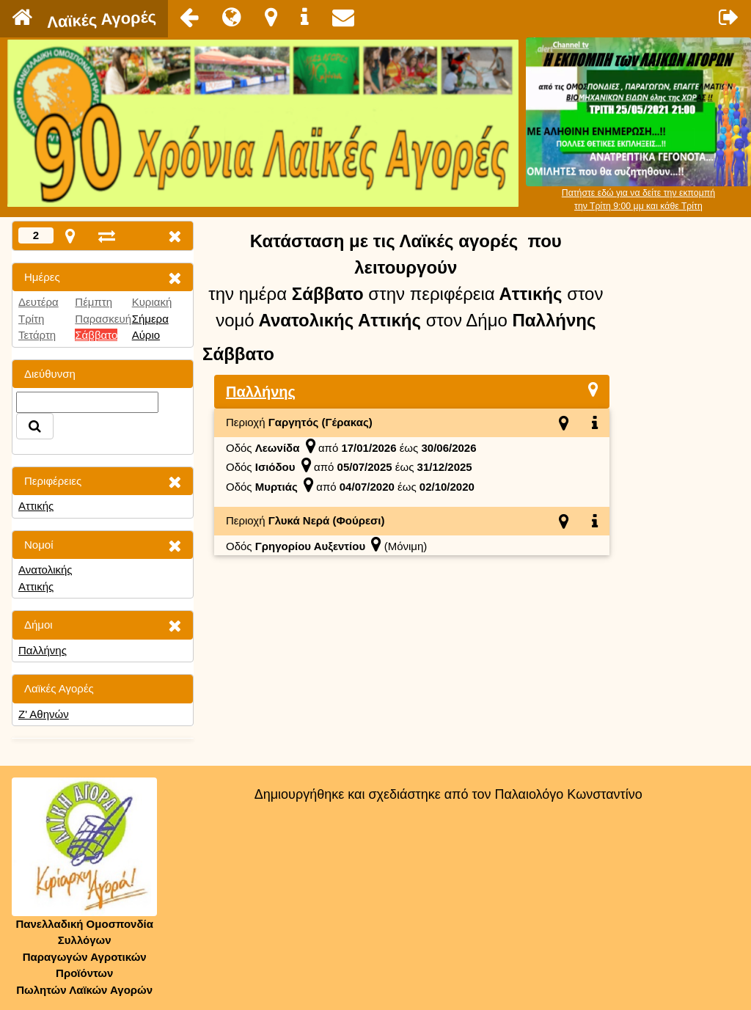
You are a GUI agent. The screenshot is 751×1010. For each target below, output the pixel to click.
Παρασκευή (103, 318)
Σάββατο (96, 335)
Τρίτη (31, 318)
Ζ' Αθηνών (43, 714)
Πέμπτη (93, 302)
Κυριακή (152, 302)
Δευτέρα (38, 302)
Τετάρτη (37, 335)
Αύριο (146, 335)
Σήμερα (150, 318)
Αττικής (36, 505)
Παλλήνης (42, 650)
